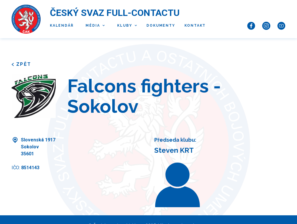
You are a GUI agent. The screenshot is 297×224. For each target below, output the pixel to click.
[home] (26, 19)
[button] (94, 26)
